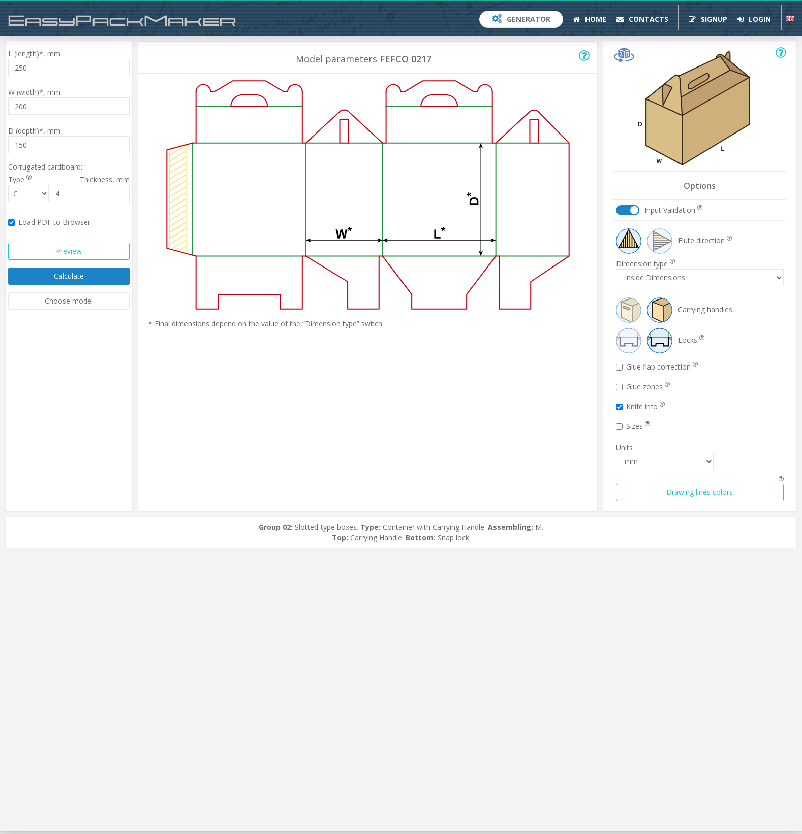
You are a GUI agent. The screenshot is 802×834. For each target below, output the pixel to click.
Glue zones (643, 386)
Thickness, (105, 179)
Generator (521, 19)
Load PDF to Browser (49, 222)
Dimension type (645, 264)
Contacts (642, 19)
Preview (69, 251)
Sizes (633, 426)
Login (754, 19)
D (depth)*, (34, 131)
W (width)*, (34, 92)
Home (589, 19)
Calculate (69, 276)
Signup (708, 19)
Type (20, 179)
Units (624, 447)
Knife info (640, 406)
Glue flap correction (657, 367)
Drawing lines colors (699, 492)
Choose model (69, 301)
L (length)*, (34, 53)
